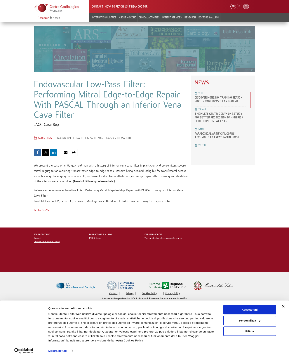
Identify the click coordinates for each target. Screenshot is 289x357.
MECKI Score (95, 239)
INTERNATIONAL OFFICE (104, 17)
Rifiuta (249, 330)
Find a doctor (138, 6)
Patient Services (172, 17)
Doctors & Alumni (209, 17)
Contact (98, 6)
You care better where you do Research (163, 239)
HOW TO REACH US (116, 6)
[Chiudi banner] (283, 305)
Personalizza (249, 319)
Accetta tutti (250, 308)
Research (190, 17)
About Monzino (127, 17)
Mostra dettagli (58, 349)
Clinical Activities (149, 17)
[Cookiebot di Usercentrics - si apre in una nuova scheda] (24, 350)
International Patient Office (47, 242)
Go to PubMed (42, 211)
